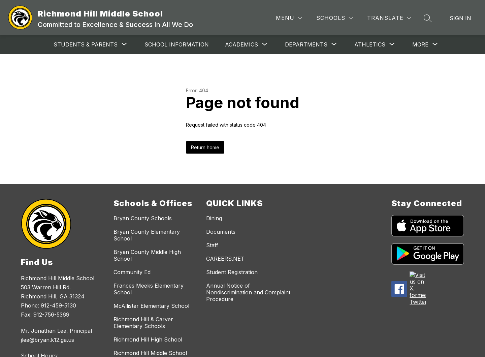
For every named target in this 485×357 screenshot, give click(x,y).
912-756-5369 (51, 314)
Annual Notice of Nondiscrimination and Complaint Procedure (248, 292)
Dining (214, 218)
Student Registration (232, 272)
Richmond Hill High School (148, 339)
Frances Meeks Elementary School (149, 289)
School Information (169, 44)
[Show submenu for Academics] (233, 44)
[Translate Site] (389, 18)
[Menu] (289, 18)
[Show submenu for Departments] (298, 44)
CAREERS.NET (225, 258)
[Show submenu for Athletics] (362, 44)
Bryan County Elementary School (147, 235)
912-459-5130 (58, 305)
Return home (205, 147)
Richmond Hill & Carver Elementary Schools (143, 322)
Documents (220, 231)
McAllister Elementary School (151, 305)
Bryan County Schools (143, 218)
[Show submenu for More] (420, 44)
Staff (212, 245)
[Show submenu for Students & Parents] (78, 44)
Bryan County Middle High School (147, 255)
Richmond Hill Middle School (150, 353)
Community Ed (132, 272)
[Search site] (428, 18)
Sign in (460, 18)
